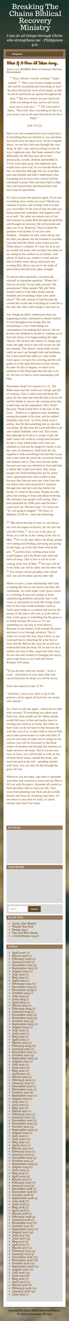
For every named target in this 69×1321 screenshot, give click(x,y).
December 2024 (22, 987)
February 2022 (21, 1080)
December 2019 (22, 1157)
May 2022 (18, 1070)
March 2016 (20, 1285)
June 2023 (18, 1033)
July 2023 (18, 1030)
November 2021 (22, 1089)
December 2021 (22, 1086)
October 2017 (20, 1226)
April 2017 (18, 1244)
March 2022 (20, 1077)
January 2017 (21, 1254)
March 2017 (19, 1248)
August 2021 (20, 1098)
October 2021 (20, 1092)
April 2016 (18, 1282)
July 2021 (18, 1102)
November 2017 (22, 1223)
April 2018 (18, 1210)
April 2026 (19, 952)
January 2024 (21, 1011)
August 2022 (20, 1061)
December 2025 (22, 965)
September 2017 (22, 1229)
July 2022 (18, 1064)
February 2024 (21, 1008)
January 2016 (21, 1291)
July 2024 (18, 996)
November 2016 (22, 1260)
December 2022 (22, 1052)
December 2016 (22, 1257)
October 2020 (21, 1126)
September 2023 (22, 1024)
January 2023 (21, 1049)
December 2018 (22, 1189)
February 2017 (21, 1251)
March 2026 (20, 956)
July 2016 (18, 1272)
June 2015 (18, 1294)
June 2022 (18, 1067)
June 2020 (18, 1139)
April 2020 (19, 1145)
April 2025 (19, 980)
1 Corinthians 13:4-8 (25, 936)
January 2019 (21, 1185)
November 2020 (22, 1123)
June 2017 (18, 1238)
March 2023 (20, 1043)
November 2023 (22, 1018)
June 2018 (18, 1204)
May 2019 (18, 1173)
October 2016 (20, 1263)
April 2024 (19, 1002)
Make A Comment (41, 69)
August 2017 (20, 1232)
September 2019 (22, 1164)
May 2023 (18, 1036)
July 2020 (18, 1136)
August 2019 (20, 1167)
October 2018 (20, 1195)
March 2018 (20, 1213)
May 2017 (18, 1241)
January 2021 (21, 1117)
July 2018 (18, 1201)
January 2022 (21, 1083)
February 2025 (21, 984)
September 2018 (22, 1198)
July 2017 (18, 1235)
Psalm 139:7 (20, 929)
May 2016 (18, 1279)
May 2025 (18, 977)
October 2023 (21, 1021)
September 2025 (22, 968)
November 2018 (22, 1192)
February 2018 (21, 1216)
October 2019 (20, 1161)
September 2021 (22, 1095)
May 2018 (18, 1207)
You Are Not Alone (25, 933)
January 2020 (21, 1154)
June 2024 (18, 999)
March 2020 (20, 1148)
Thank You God (22, 926)
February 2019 (21, 1182)
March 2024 (20, 1005)
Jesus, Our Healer (24, 923)
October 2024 (21, 993)
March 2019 (20, 1179)
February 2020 (21, 1151)
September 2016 (22, 1266)
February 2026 (22, 959)
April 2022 (18, 1074)
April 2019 (18, 1176)
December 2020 (22, 1120)
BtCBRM (25, 69)
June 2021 (18, 1105)
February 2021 (21, 1114)
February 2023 (21, 1046)
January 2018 (21, 1220)
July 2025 (18, 974)
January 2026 (21, 962)
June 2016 (18, 1276)
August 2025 (20, 971)
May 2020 (18, 1142)
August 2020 (20, 1133)
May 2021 (18, 1108)
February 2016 (21, 1288)
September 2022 (22, 1058)
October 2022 (20, 1055)
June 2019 (18, 1170)
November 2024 (22, 990)
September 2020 (22, 1130)
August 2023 (20, 1027)
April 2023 (19, 1039)
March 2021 (19, 1111)
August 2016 (20, 1269)
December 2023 (22, 1015)
